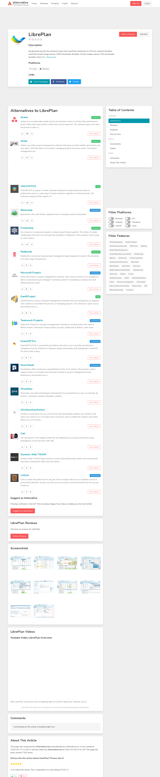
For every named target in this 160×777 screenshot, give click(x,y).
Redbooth (26, 251)
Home (34, 3)
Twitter (76, 81)
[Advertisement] (80, 19)
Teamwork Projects (31, 320)
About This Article (118, 162)
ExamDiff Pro (28, 341)
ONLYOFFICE (28, 186)
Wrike (23, 141)
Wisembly (26, 388)
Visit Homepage (41, 81)
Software (44, 3)
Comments (114, 158)
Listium (24, 475)
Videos (113, 148)
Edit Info (143, 34)
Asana (24, 117)
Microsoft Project (30, 272)
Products (55, 3)
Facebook (60, 81)
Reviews (114, 125)
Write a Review (128, 34)
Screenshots (115, 144)
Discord (74, 3)
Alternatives (115, 120)
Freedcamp (27, 228)
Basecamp (26, 210)
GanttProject (28, 296)
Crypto (65, 3)
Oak (22, 433)
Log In (147, 3)
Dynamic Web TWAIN (33, 454)
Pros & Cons (115, 134)
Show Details (94, 134)
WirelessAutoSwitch (32, 409)
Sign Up (135, 3)
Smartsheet (27, 365)
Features (114, 129)
